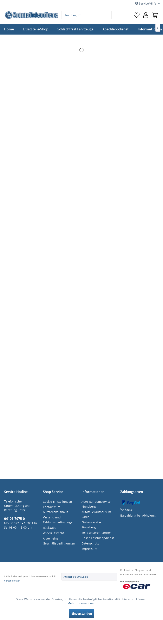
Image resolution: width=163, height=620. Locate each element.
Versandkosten (12, 580)
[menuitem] (86, 15)
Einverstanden (81, 613)
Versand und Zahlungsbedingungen (58, 519)
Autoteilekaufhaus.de (76, 576)
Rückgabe (49, 528)
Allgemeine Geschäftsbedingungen (59, 540)
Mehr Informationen (81, 603)
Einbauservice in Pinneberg (93, 524)
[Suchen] (108, 15)
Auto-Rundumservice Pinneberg (96, 504)
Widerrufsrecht (53, 533)
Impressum (89, 549)
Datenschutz (90, 543)
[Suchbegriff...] (86, 15)
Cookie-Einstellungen (57, 502)
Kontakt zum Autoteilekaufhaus (55, 509)
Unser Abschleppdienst (98, 538)
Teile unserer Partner (96, 533)
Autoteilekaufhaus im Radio (96, 514)
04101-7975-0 (14, 518)
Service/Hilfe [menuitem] (146, 3)
